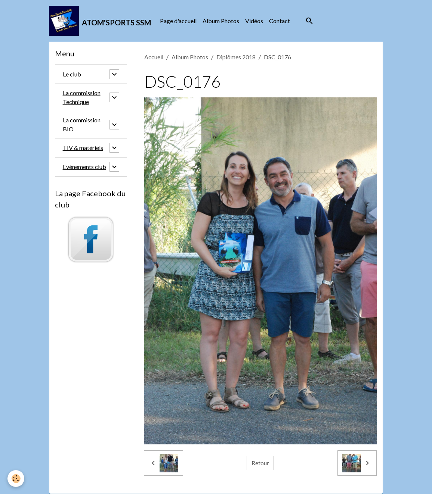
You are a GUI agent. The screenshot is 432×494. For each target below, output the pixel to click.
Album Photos (221, 20)
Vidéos (254, 20)
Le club (72, 74)
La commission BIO (82, 124)
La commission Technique (82, 97)
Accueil (153, 56)
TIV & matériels (83, 147)
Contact (279, 20)
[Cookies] (15, 478)
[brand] (100, 21)
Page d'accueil (178, 20)
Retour (260, 462)
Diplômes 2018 (236, 56)
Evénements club (84, 166)
